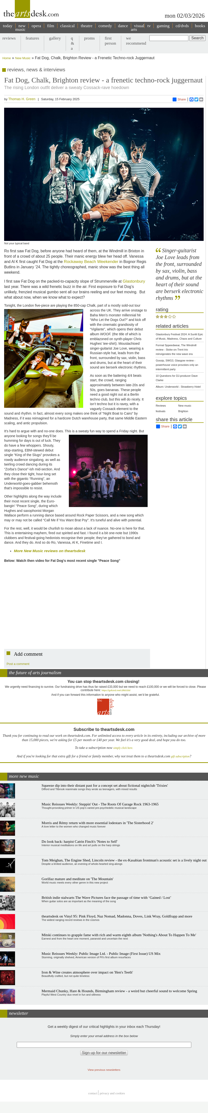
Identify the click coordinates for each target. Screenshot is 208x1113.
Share (179, 99)
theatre (86, 25)
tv (149, 25)
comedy (105, 25)
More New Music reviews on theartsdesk (49, 551)
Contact (92, 1093)
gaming (163, 25)
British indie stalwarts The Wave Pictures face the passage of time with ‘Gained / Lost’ (106, 897)
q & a (72, 43)
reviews (9, 38)
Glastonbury (134, 281)
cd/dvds (182, 25)
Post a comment (18, 664)
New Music (23, 58)
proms (89, 38)
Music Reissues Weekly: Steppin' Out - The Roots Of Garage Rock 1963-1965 (100, 804)
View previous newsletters (104, 1069)
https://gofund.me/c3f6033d (116, 690)
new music (20, 27)
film (50, 25)
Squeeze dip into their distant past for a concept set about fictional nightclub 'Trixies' (105, 785)
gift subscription (180, 756)
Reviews (161, 405)
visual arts (137, 27)
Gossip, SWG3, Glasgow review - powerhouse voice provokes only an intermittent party (177, 365)
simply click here (122, 748)
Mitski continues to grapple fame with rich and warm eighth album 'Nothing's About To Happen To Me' (119, 935)
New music (184, 405)
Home (6, 58)
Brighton (183, 411)
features (32, 38)
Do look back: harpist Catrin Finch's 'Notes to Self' (80, 841)
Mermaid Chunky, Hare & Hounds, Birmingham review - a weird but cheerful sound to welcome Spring (119, 991)
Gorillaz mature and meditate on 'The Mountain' (77, 879)
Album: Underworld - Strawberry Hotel (178, 386)
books (200, 25)
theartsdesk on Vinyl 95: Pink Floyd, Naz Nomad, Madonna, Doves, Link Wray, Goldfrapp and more (117, 916)
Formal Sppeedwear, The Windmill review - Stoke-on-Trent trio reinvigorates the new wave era (176, 349)
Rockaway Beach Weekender (91, 261)
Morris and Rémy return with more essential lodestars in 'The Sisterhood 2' (98, 823)
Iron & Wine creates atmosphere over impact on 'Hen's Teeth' (87, 972)
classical (67, 25)
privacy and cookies (112, 1093)
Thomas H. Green (21, 99)
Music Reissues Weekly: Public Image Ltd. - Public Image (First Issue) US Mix (101, 953)
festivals (160, 411)
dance (123, 25)
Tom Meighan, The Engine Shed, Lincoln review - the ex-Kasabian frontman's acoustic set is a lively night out (124, 860)
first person (110, 41)
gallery (55, 38)
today (7, 25)
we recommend (136, 41)
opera (36, 25)
